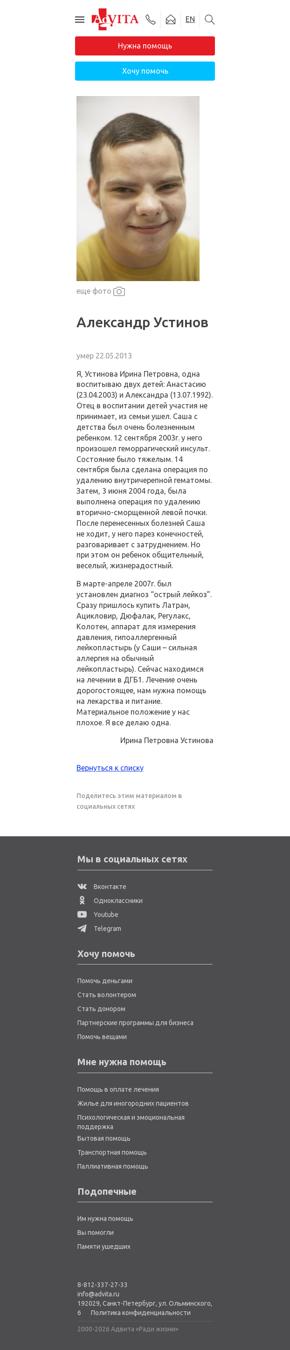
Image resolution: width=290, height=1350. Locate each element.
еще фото (100, 291)
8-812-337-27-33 (102, 1284)
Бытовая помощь (104, 1138)
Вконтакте (101, 886)
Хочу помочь (145, 71)
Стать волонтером (106, 995)
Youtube (97, 914)
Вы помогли (95, 1232)
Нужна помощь (145, 45)
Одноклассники (110, 900)
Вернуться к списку (110, 768)
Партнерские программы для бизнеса (135, 1022)
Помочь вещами (102, 1036)
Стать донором (101, 1008)
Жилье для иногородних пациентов (133, 1103)
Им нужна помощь (105, 1218)
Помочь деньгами (104, 981)
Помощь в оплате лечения (118, 1089)
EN (190, 19)
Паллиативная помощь (112, 1166)
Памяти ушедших (104, 1246)
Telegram (99, 928)
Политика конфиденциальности (141, 1312)
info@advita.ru (98, 1294)
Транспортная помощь (112, 1152)
